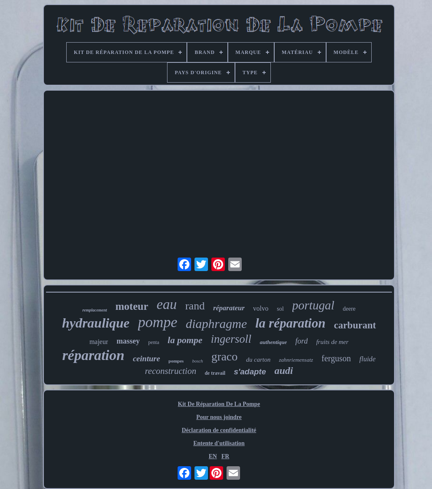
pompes (176, 360)
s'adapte (250, 371)
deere (349, 309)
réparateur (229, 308)
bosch (197, 360)
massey (128, 341)
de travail (215, 373)
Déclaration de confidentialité (219, 430)
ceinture (146, 358)
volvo (260, 308)
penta (153, 342)
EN (213, 456)
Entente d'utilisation (219, 443)
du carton (258, 359)
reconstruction (170, 371)
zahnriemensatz (296, 360)
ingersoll (231, 339)
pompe (157, 322)
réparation (93, 355)
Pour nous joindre (219, 417)
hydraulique (96, 322)
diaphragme (216, 323)
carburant (355, 325)
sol (280, 309)
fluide (367, 359)
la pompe (184, 340)
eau (167, 304)
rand (195, 306)
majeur (98, 341)
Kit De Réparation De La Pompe (219, 404)
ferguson (336, 358)
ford (301, 341)
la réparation (290, 323)
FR (225, 456)
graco (224, 356)
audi (284, 370)
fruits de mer (332, 342)
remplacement (94, 310)
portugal (313, 305)
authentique (273, 342)
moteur (132, 306)
